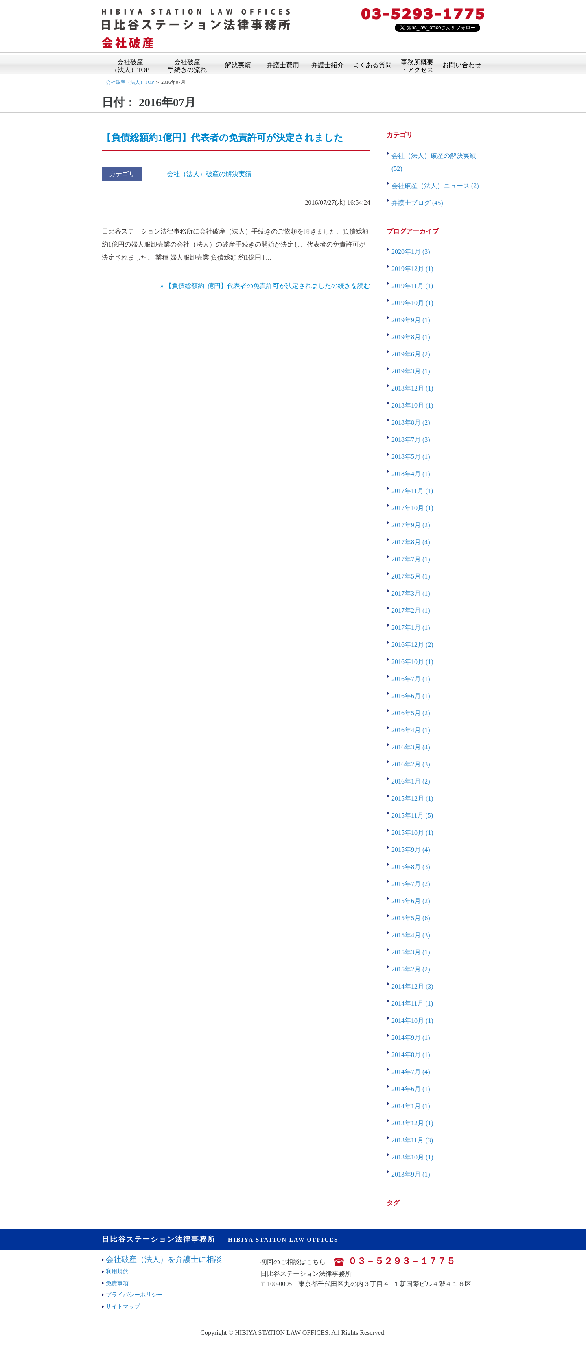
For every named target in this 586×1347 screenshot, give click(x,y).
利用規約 (117, 1271)
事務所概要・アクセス (417, 63)
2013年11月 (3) (412, 1140)
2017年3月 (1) (410, 593)
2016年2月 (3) (410, 764)
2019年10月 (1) (412, 302)
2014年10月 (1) (412, 1020)
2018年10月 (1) (412, 405)
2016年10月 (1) (412, 661)
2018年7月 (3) (410, 439)
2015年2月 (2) (410, 969)
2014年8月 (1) (410, 1054)
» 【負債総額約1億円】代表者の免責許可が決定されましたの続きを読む (265, 285)
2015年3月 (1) (410, 952)
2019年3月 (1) (410, 371)
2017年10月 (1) (412, 507)
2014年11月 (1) (412, 1003)
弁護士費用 (283, 64)
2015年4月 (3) (410, 935)
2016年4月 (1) (410, 730)
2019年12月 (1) (412, 268)
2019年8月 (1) (410, 337)
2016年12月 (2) (412, 644)
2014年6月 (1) (410, 1088)
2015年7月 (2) (410, 883)
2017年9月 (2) (410, 525)
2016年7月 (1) (410, 678)
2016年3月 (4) (410, 747)
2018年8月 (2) (410, 422)
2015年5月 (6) (410, 918)
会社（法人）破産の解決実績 (209, 173)
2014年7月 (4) (410, 1071)
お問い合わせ (461, 64)
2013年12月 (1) (412, 1123)
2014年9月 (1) (410, 1037)
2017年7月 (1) (410, 559)
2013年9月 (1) (410, 1174)
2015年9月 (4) (410, 849)
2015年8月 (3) (410, 866)
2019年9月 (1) (410, 320)
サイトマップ (123, 1306)
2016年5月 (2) (410, 713)
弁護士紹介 (327, 64)
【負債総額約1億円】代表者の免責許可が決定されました (222, 138)
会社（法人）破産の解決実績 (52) (433, 162)
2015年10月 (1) (412, 832)
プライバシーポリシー (134, 1294)
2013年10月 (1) (412, 1157)
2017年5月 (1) (410, 576)
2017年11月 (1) (412, 490)
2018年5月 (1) (410, 456)
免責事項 (117, 1283)
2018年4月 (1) (410, 473)
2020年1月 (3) (410, 251)
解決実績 (238, 64)
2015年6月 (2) (410, 900)
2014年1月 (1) (410, 1105)
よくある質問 (372, 64)
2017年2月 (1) (410, 610)
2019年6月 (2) (410, 354)
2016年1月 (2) (410, 781)
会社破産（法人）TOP (130, 63)
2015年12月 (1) (412, 798)
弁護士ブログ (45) (417, 202)
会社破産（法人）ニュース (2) (435, 185)
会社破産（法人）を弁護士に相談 (164, 1259)
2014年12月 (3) (412, 986)
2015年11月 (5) (412, 815)
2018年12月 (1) (412, 388)
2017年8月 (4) (410, 542)
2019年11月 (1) (412, 285)
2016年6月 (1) (410, 695)
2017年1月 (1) (410, 627)
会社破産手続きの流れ (187, 63)
